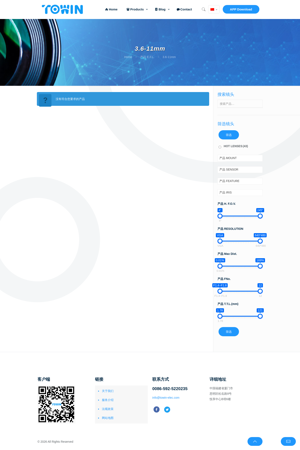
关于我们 (108, 391)
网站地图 (108, 418)
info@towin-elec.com (165, 397)
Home (128, 57)
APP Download (241, 9)
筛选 (229, 135)
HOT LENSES (236, 146)
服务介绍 (108, 400)
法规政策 (108, 409)
